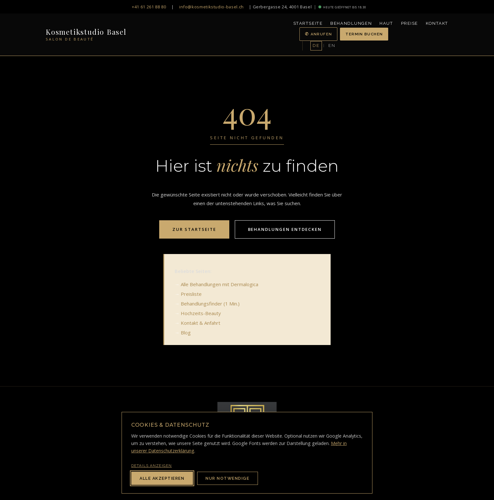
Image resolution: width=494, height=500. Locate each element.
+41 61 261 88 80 (149, 7)
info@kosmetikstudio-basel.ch (211, 7)
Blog (186, 332)
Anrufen (321, 34)
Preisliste (191, 294)
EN (331, 45)
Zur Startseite (194, 229)
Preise (409, 23)
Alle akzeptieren (162, 478)
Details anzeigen (151, 465)
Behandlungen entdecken (285, 229)
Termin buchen (364, 34)
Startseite (308, 23)
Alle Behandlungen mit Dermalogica (219, 284)
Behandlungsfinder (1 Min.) (210, 303)
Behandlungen (351, 23)
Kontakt (437, 23)
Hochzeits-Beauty (201, 313)
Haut (386, 23)
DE (316, 45)
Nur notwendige (227, 478)
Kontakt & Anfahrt (200, 323)
